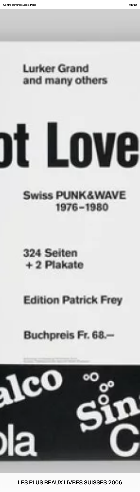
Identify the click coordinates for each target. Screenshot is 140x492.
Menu (133, 5)
